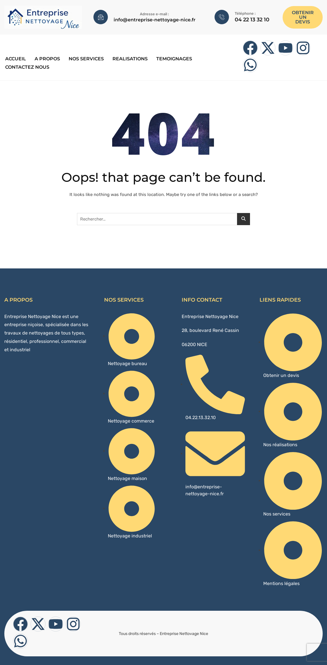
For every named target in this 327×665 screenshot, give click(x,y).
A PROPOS (46, 58)
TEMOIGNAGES (173, 58)
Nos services (85, 58)
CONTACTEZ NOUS (26, 65)
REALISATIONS (129, 58)
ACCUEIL (14, 58)
